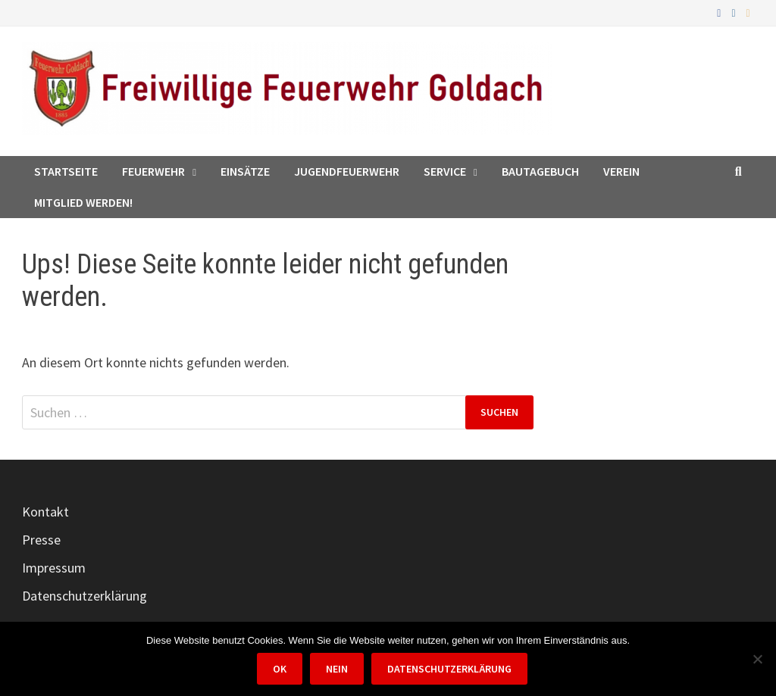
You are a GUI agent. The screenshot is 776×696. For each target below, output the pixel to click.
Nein (337, 669)
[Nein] (757, 658)
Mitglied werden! (83, 202)
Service (445, 171)
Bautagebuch (540, 171)
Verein (621, 171)
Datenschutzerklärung (84, 595)
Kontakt (45, 511)
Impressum (54, 567)
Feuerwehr (153, 171)
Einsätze (245, 171)
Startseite (66, 171)
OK (279, 669)
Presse (41, 539)
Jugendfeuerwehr (346, 171)
